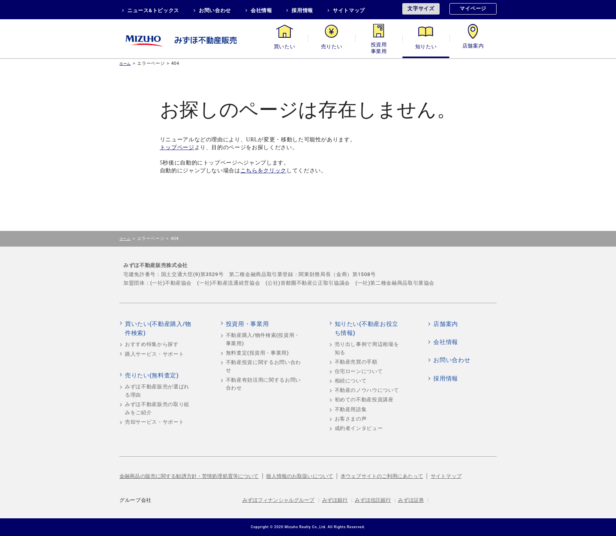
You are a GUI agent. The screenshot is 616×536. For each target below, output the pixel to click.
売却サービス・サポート (154, 422)
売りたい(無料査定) (152, 375)
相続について (351, 381)
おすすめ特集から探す (152, 344)
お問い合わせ (215, 10)
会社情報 (261, 10)
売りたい (332, 46)
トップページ (177, 147)
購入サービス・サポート (154, 354)
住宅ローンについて (359, 371)
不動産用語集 (351, 409)
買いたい (284, 46)
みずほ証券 (411, 500)
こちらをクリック (263, 171)
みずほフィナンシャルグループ (278, 500)
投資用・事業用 (379, 46)
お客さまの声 (351, 419)
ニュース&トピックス (153, 10)
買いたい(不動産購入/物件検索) (158, 328)
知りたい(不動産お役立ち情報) (366, 328)
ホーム (125, 63)
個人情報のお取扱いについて (299, 476)
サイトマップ (349, 10)
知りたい (426, 46)
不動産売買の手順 (356, 362)
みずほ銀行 (335, 500)
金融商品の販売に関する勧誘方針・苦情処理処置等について (189, 476)
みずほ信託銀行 (373, 500)
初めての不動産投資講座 (364, 399)
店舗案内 (473, 46)
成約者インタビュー (359, 428)
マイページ (473, 8)
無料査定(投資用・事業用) (257, 353)
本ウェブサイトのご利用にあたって (382, 476)
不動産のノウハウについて (367, 390)
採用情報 (302, 10)
